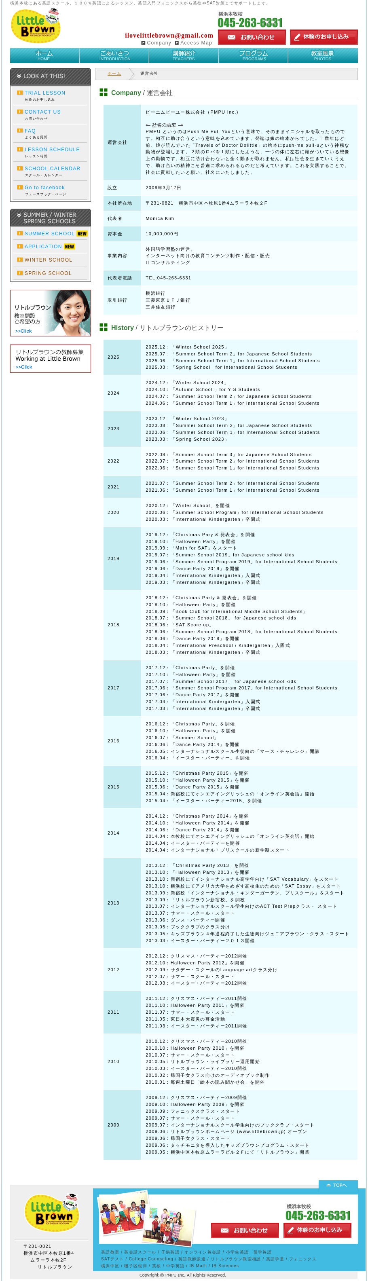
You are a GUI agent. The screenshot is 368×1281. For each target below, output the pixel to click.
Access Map (196, 43)
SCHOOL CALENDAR (52, 168)
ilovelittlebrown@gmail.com (169, 35)
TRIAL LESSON (45, 93)
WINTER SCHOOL (48, 260)
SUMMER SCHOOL (56, 233)
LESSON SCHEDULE (52, 149)
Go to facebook (45, 187)
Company (159, 43)
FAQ (30, 131)
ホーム (114, 73)
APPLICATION (50, 246)
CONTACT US (43, 112)
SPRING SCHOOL (48, 273)
